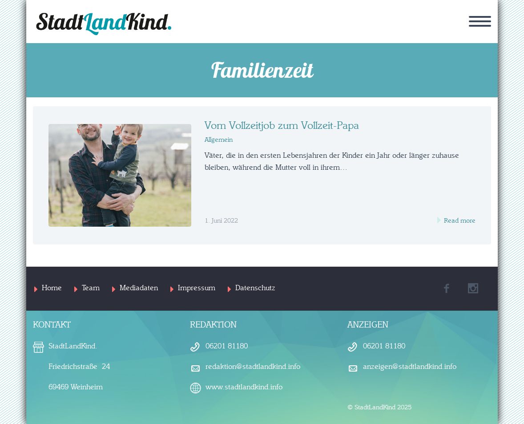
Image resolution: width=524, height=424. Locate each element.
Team (91, 288)
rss (473, 288)
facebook (446, 288)
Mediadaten (139, 288)
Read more (459, 220)
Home (52, 288)
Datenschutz (255, 288)
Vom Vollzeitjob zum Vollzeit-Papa (282, 125)
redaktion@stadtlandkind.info (253, 366)
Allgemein (219, 139)
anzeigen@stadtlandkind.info (409, 366)
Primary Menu (480, 21)
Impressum (196, 288)
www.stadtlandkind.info (244, 387)
